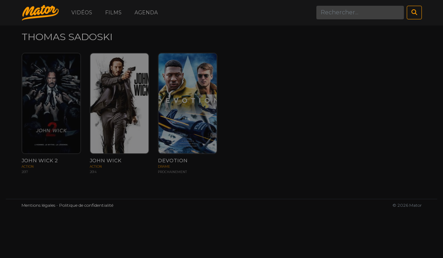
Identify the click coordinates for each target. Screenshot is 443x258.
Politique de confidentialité (86, 205)
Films (113, 12)
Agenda (146, 12)
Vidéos (81, 12)
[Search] (360, 12)
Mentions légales (38, 205)
